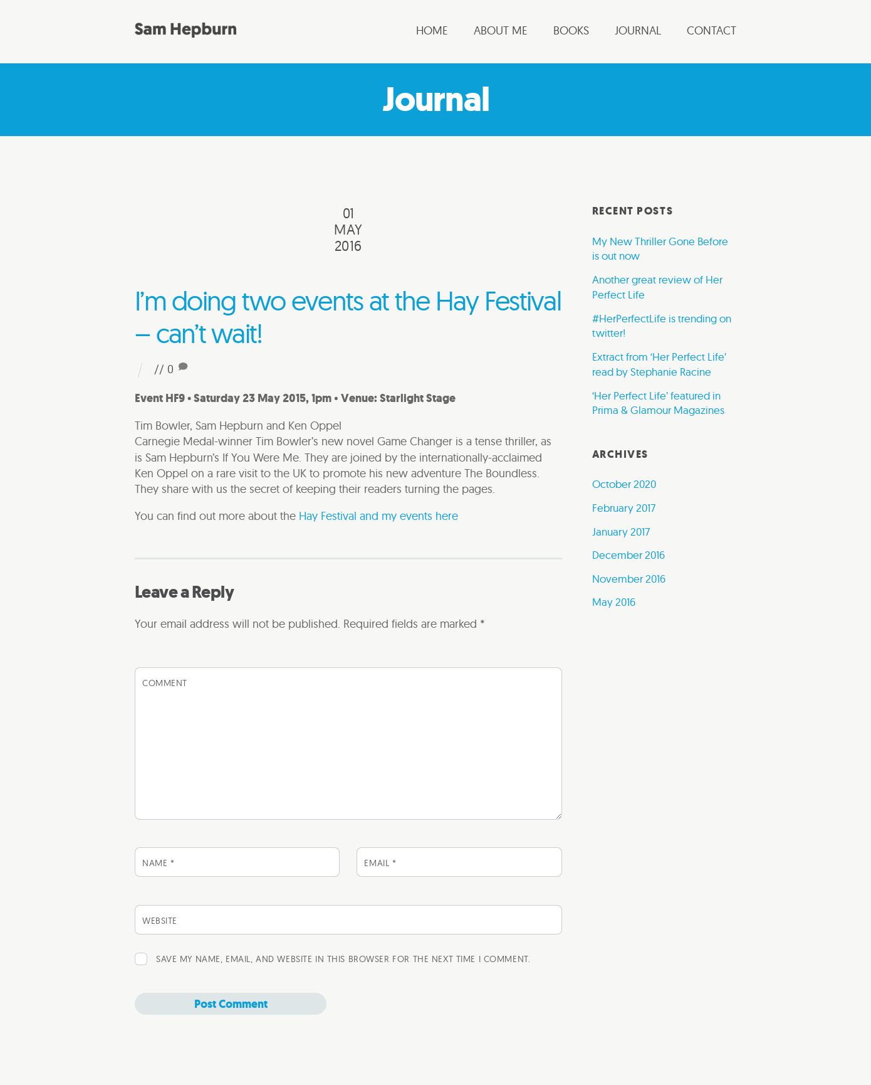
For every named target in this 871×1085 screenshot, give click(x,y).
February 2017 (623, 507)
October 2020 (624, 483)
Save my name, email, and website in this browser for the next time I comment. (343, 959)
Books (571, 30)
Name (158, 863)
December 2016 (628, 554)
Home (432, 30)
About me (501, 30)
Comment (164, 683)
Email (380, 863)
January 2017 (621, 531)
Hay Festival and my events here (378, 516)
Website (159, 920)
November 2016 (628, 578)
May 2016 (613, 601)
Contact (711, 30)
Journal (638, 30)
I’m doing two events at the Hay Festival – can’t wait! (348, 316)
